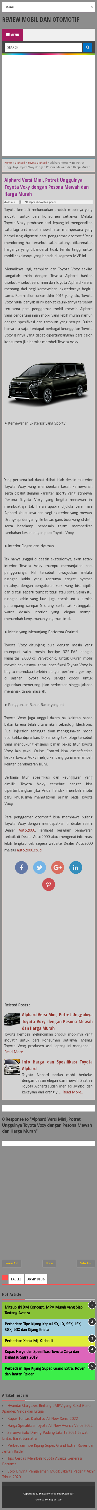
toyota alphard (47, 202)
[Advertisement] (48, 105)
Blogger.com (55, 1499)
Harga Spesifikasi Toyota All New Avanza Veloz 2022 (50, 1426)
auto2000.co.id (29, 850)
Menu (12, 34)
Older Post (86, 1263)
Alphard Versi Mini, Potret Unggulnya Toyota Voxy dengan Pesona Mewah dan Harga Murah (57, 1021)
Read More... (14, 1052)
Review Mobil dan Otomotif (40, 19)
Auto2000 (27, 830)
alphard (33, 202)
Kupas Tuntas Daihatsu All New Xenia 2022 (43, 1419)
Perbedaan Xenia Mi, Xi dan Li (29, 1341)
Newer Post (11, 1263)
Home (49, 1263)
